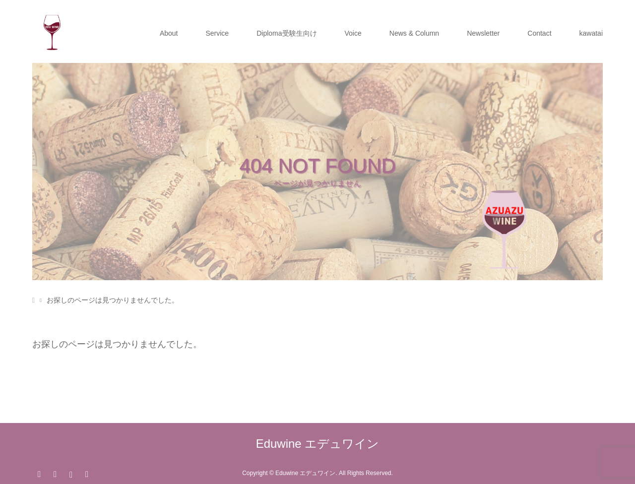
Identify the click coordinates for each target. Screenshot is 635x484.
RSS (87, 474)
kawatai (591, 33)
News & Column (414, 33)
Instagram (71, 474)
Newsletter (483, 33)
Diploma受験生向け (286, 33)
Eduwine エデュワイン (318, 443)
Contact (539, 33)
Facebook (55, 474)
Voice (353, 33)
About (169, 33)
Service (217, 33)
